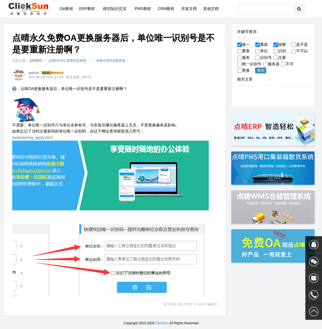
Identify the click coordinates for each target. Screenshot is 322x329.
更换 (243, 70)
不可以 (299, 51)
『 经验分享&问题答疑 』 (111, 61)
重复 (243, 51)
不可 (287, 64)
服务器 (271, 64)
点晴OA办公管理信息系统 (67, 61)
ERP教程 (87, 8)
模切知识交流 (114, 8)
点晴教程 (35, 61)
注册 (279, 57)
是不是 (299, 44)
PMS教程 (143, 8)
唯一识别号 (249, 64)
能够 (279, 44)
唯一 (243, 44)
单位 (261, 51)
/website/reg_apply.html (32, 137)
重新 (261, 44)
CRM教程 (166, 8)
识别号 (263, 57)
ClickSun (161, 323)
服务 (243, 57)
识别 (279, 51)
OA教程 (66, 8)
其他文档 (211, 8)
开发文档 (189, 8)
